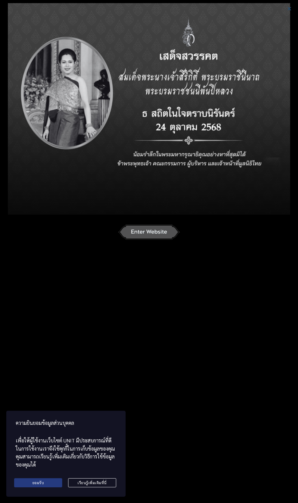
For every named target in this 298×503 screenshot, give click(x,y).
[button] (289, 8)
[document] (149, 251)
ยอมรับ (38, 482)
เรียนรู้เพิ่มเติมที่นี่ (92, 482)
